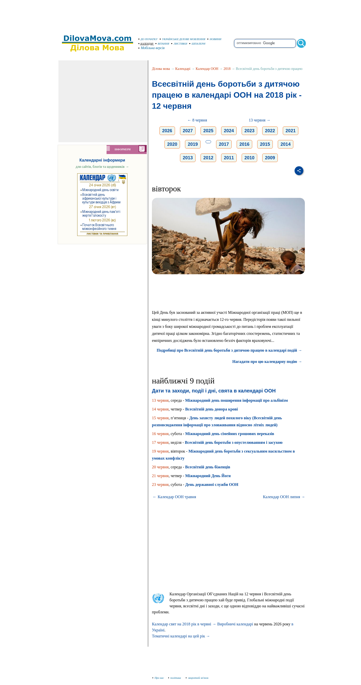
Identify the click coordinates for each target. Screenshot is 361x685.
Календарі (182, 69)
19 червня (160, 451)
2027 (188, 130)
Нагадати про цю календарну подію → (267, 361)
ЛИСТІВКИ (179, 43)
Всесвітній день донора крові (211, 409)
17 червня (160, 442)
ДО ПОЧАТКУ (148, 39)
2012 (208, 157)
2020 (172, 144)
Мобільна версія (151, 48)
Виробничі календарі (235, 624)
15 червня (160, 418)
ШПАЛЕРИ (197, 43)
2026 (167, 130)
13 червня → (259, 120)
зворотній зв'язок (197, 677)
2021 (291, 130)
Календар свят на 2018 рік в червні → (184, 624)
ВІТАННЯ (162, 43)
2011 (229, 157)
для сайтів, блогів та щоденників (102, 167)
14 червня (160, 409)
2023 (249, 130)
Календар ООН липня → (284, 497)
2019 (193, 144)
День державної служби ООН (211, 484)
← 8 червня (197, 120)
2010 (249, 157)
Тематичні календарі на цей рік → (181, 636)
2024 (229, 130)
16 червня (160, 434)
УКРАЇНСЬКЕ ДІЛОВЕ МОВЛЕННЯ (182, 39)
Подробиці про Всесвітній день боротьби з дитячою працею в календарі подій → (229, 350)
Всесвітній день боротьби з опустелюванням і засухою (234, 442)
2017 (224, 144)
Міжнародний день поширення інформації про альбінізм (236, 400)
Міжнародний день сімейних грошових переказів (229, 434)
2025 (208, 130)
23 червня (160, 484)
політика (175, 677)
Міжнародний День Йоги (208, 476)
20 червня (160, 467)
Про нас (158, 677)
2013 (188, 157)
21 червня (160, 476)
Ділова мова (161, 69)
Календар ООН (207, 69)
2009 (270, 157)
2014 (286, 144)
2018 (227, 69)
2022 (270, 130)
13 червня (160, 400)
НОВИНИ (214, 39)
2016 (244, 144)
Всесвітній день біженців (207, 467)
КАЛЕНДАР (146, 43)
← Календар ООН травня (174, 497)
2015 (265, 144)
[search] (265, 43)
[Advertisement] (180, 15)
